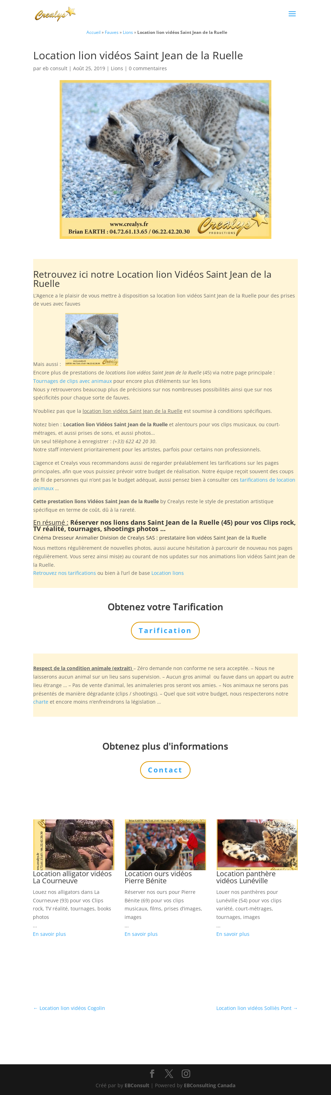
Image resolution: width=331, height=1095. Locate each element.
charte (40, 701)
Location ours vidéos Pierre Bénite (158, 877)
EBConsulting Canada (209, 1085)
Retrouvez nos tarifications (64, 573)
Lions (128, 32)
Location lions (167, 573)
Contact (165, 770)
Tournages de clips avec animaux (72, 381)
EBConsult (137, 1085)
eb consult (55, 68)
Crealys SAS (141, 537)
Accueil (93, 32)
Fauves (112, 32)
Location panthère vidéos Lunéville (246, 877)
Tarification (165, 630)
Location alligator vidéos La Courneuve (72, 877)
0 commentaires (148, 68)
